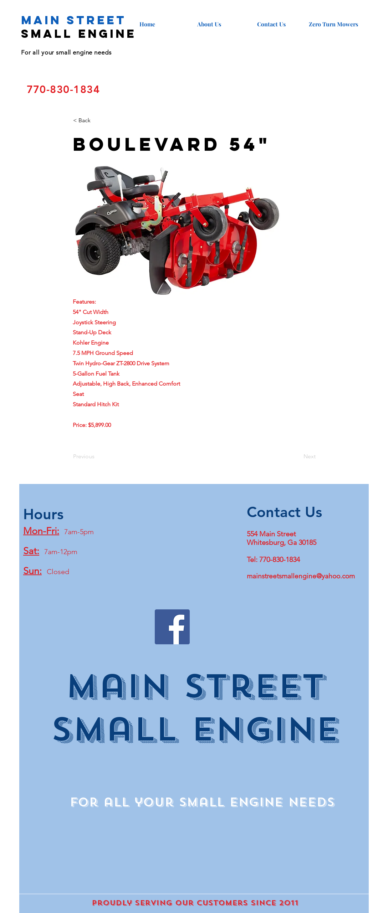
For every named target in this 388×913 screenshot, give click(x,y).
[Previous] (96, 456)
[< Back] (96, 121)
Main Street (73, 20)
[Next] (298, 456)
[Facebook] (172, 626)
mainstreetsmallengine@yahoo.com (301, 576)
